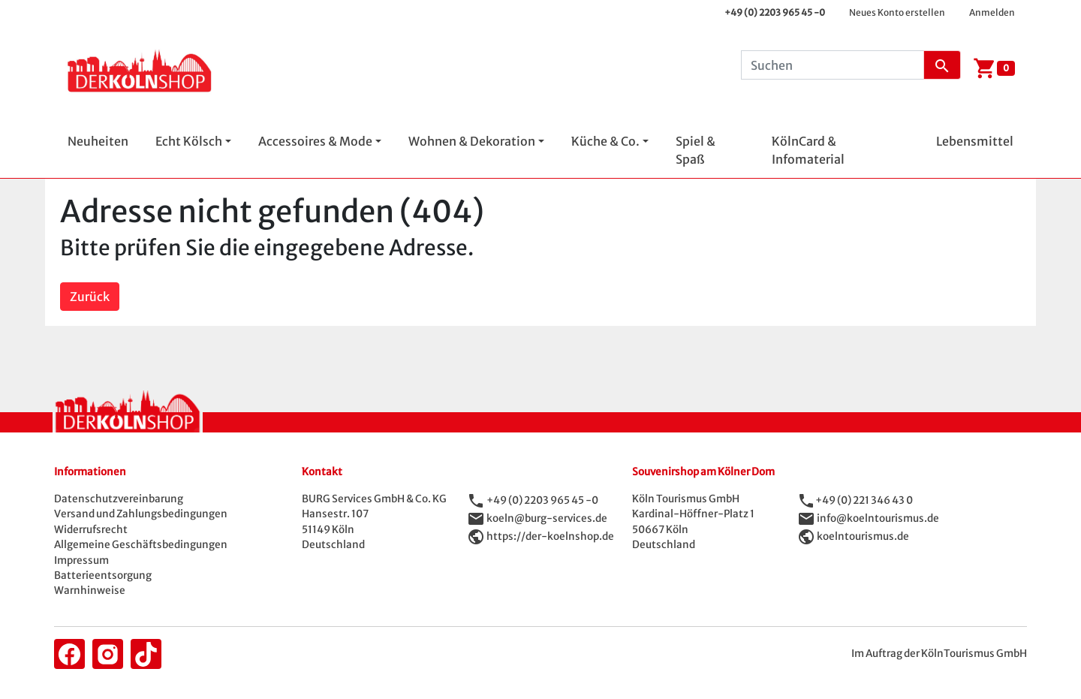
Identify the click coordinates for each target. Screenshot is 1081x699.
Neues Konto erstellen (897, 12)
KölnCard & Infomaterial (808, 150)
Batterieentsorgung (103, 575)
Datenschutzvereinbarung (118, 499)
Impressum (81, 560)
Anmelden (992, 12)
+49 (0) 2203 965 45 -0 (774, 12)
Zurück (90, 296)
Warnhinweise (89, 590)
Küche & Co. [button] (605, 141)
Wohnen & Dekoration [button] (471, 141)
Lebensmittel (974, 141)
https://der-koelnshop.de (550, 536)
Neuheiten (98, 141)
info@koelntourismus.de (878, 518)
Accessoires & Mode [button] (315, 141)
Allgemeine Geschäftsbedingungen (140, 544)
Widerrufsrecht (91, 529)
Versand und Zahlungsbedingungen (140, 514)
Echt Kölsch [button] (188, 141)
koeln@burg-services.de (546, 518)
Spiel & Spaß (695, 150)
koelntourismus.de (863, 536)
